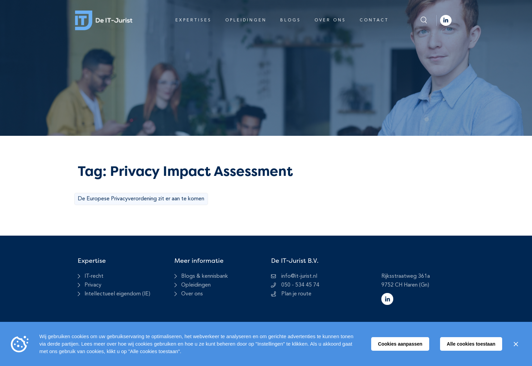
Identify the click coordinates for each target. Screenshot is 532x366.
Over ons (330, 20)
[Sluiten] (516, 344)
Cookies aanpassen (400, 344)
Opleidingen (246, 20)
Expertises (193, 20)
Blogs (290, 20)
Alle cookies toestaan (471, 344)
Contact (374, 20)
